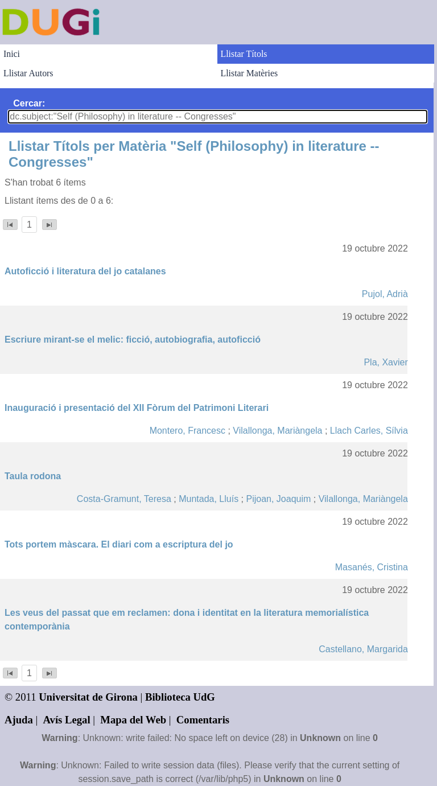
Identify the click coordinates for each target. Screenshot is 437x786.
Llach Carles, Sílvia (369, 430)
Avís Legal (66, 720)
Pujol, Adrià (385, 294)
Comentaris (202, 720)
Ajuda (19, 720)
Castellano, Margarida (363, 649)
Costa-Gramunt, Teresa (124, 499)
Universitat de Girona (88, 697)
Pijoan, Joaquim (278, 499)
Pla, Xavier (385, 362)
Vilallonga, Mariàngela (277, 430)
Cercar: (29, 103)
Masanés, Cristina (371, 567)
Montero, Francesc (187, 430)
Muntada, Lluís (208, 499)
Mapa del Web (133, 720)
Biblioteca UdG (180, 697)
